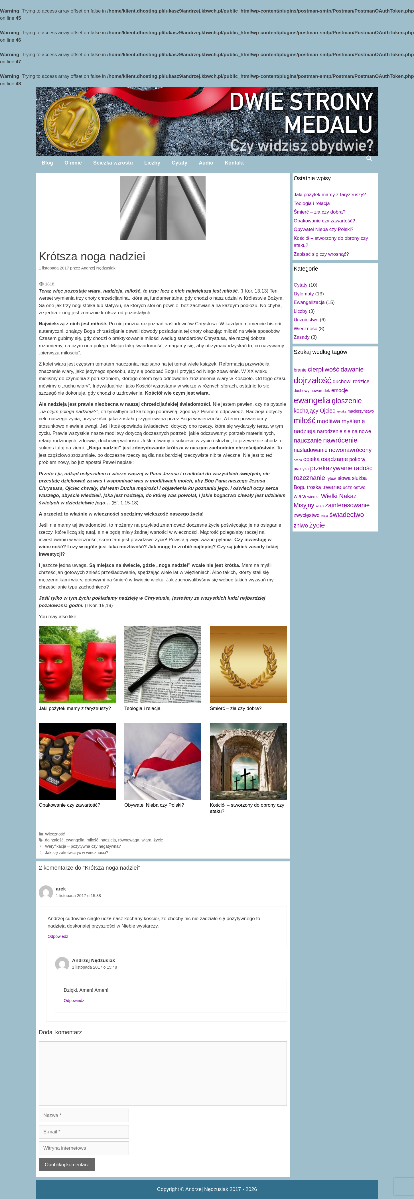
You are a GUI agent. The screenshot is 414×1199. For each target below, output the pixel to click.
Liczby (152, 163)
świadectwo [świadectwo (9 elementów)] (346, 514)
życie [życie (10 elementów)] (317, 525)
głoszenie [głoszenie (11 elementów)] (347, 401)
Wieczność (55, 834)
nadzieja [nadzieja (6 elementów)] (305, 431)
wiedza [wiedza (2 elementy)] (313, 496)
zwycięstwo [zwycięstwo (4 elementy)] (307, 515)
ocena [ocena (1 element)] (298, 460)
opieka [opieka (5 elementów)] (311, 459)
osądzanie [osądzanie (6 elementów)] (334, 459)
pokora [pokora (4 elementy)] (357, 459)
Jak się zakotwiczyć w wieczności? (76, 852)
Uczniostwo (306, 319)
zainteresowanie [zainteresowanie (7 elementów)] (347, 505)
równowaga (128, 840)
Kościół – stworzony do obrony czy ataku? (247, 808)
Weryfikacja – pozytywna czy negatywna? (83, 846)
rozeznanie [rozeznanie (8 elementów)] (309, 477)
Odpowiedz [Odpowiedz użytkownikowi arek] (58, 936)
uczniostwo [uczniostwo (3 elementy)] (354, 487)
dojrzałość (54, 840)
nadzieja (108, 840)
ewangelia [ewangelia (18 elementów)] (312, 400)
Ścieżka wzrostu (113, 163)
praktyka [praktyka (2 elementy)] (301, 468)
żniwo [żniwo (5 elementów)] (301, 525)
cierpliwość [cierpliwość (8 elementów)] (323, 369)
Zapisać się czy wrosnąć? (321, 254)
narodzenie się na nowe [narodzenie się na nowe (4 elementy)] (344, 431)
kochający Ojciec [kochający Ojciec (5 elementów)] (314, 410)
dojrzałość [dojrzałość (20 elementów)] (312, 380)
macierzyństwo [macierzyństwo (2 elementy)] (361, 411)
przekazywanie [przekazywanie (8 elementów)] (331, 468)
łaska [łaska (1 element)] (324, 516)
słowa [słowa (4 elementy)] (344, 478)
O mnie (73, 163)
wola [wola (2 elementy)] (320, 506)
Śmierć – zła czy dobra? (235, 708)
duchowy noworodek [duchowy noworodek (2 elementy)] (312, 390)
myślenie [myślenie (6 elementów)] (353, 421)
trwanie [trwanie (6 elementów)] (331, 487)
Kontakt (234, 163)
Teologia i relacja (142, 708)
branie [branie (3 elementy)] (300, 369)
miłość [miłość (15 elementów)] (305, 420)
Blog (47, 163)
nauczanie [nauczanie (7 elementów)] (308, 440)
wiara (146, 840)
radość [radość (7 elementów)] (363, 468)
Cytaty (179, 163)
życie (158, 840)
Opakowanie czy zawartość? (69, 805)
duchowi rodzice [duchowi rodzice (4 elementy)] (351, 381)
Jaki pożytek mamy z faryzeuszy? (75, 708)
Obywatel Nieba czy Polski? (154, 805)
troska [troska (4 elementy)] (314, 487)
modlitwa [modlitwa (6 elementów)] (328, 421)
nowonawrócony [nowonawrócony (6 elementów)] (350, 450)
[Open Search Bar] (369, 158)
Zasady (302, 337)
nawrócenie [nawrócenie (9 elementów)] (340, 440)
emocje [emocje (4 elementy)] (339, 390)
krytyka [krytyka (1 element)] (341, 411)
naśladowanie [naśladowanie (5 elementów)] (311, 450)
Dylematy (304, 294)
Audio (206, 163)
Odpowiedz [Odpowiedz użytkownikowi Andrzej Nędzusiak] (74, 1000)
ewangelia (75, 840)
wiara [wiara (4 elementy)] (300, 496)
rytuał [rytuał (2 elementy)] (331, 478)
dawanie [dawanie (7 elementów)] (352, 369)
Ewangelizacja (309, 302)
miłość (92, 840)
